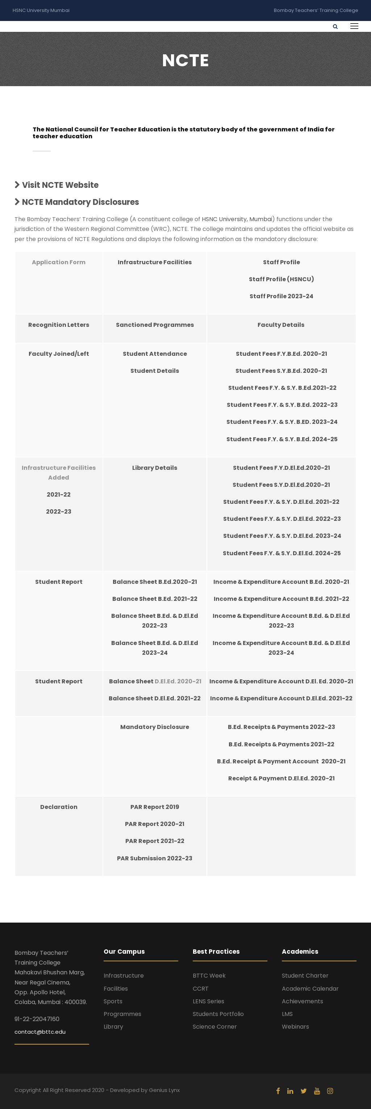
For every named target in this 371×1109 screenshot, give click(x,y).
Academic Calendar (310, 988)
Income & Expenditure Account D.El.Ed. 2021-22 (281, 698)
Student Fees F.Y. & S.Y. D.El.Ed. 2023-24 (282, 536)
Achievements (302, 1001)
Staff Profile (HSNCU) (281, 279)
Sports (113, 1001)
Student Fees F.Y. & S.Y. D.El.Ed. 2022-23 (282, 519)
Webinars (295, 1026)
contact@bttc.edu (40, 1032)
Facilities (116, 988)
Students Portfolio (218, 1014)
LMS (287, 1014)
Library (113, 1026)
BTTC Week (209, 975)
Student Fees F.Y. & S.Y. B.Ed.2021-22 (282, 388)
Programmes (122, 1014)
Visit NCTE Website (56, 185)
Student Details (154, 371)
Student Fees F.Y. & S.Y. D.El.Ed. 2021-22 (281, 502)
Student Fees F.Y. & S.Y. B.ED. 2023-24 (282, 422)
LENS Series (208, 1001)
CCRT (201, 988)
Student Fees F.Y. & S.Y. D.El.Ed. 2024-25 (281, 553)
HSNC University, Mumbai (237, 219)
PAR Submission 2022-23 (154, 858)
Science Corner (215, 1026)
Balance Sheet (132, 681)
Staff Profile (281, 262)
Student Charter (305, 975)
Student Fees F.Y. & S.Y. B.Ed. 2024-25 (282, 439)
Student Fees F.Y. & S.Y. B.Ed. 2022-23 (282, 405)
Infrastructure (124, 975)
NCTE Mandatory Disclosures (76, 202)
